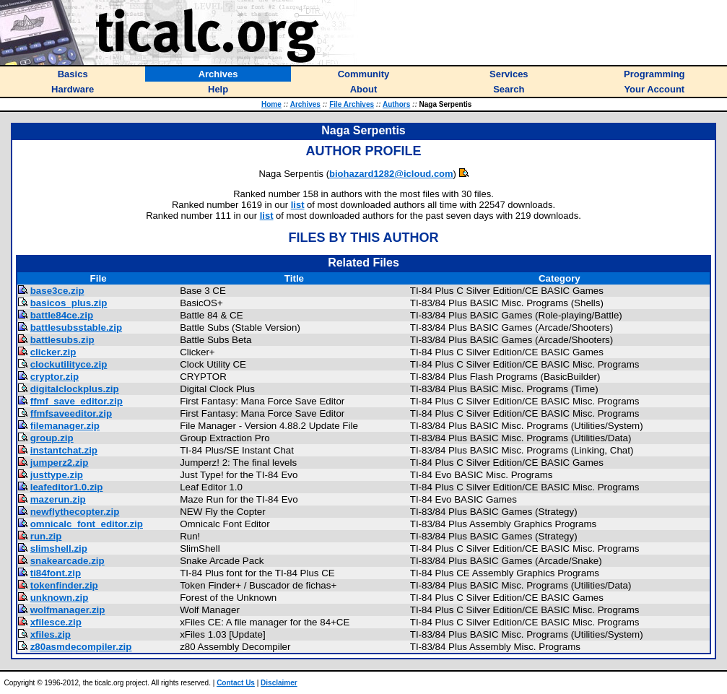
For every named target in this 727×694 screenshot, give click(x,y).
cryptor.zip (54, 376)
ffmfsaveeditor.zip (71, 413)
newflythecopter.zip (75, 511)
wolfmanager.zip (67, 609)
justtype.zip (56, 474)
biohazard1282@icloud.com (391, 173)
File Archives (351, 104)
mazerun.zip (58, 499)
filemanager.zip (65, 425)
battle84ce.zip (61, 315)
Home (271, 104)
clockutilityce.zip (69, 364)
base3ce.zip (57, 290)
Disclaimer (279, 683)
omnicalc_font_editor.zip (86, 524)
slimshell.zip (58, 548)
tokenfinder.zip (64, 585)
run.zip (46, 536)
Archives (305, 104)
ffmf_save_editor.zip (76, 401)
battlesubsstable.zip (76, 327)
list (298, 204)
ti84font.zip (55, 573)
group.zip (52, 438)
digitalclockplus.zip (74, 388)
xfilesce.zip (56, 622)
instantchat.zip (63, 450)
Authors (396, 104)
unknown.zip (59, 597)
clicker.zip (53, 352)
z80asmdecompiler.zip (81, 646)
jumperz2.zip (59, 462)
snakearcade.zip (67, 560)
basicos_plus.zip (69, 303)
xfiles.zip (50, 634)
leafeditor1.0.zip (66, 487)
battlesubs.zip (62, 339)
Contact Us (236, 683)
